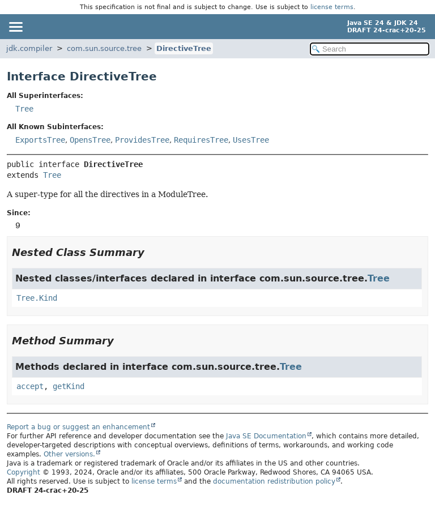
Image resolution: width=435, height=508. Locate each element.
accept (30, 386)
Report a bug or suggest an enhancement (78, 427)
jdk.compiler (29, 48)
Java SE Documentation (266, 436)
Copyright (23, 472)
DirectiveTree (183, 48)
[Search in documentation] (369, 49)
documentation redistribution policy (274, 481)
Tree (24, 108)
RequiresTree (201, 139)
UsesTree (251, 139)
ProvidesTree (142, 139)
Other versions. (69, 454)
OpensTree (90, 139)
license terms (331, 7)
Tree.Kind (36, 297)
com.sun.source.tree (104, 48)
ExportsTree (40, 139)
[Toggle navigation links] (15, 27)
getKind (68, 386)
